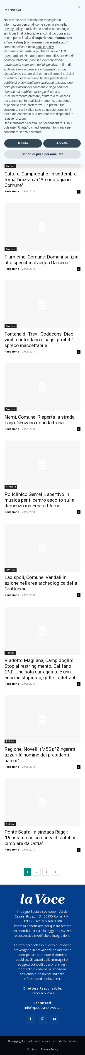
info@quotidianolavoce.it (42, 1007)
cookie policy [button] (45, 47)
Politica (10, 652)
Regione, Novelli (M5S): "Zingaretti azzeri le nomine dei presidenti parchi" (41, 754)
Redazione (12, 191)
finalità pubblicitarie (53, 78)
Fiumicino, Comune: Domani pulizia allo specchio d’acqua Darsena (41, 259)
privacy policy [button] (13, 29)
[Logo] (42, 898)
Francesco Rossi (43, 993)
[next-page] (55, 872)
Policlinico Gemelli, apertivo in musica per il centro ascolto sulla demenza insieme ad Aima (39, 500)
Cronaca (10, 249)
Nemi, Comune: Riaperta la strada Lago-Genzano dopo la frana (40, 419)
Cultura (10, 166)
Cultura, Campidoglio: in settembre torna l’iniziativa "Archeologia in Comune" (41, 179)
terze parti (11, 56)
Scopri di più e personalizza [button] (42, 154)
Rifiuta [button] (23, 143)
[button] (79, 7)
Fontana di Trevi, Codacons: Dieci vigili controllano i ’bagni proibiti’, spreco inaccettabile (40, 339)
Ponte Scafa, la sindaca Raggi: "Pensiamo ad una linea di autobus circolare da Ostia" (41, 837)
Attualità (11, 486)
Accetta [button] (62, 143)
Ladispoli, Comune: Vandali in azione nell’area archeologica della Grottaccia (41, 583)
